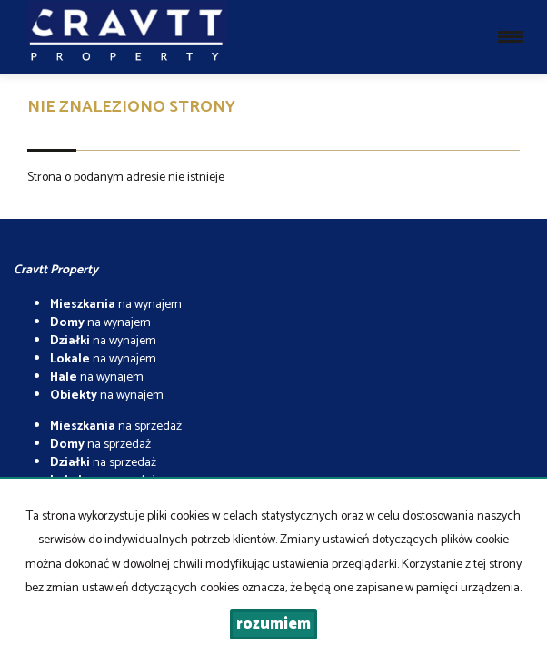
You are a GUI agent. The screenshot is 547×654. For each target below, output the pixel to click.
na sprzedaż (116, 426)
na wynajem (116, 304)
